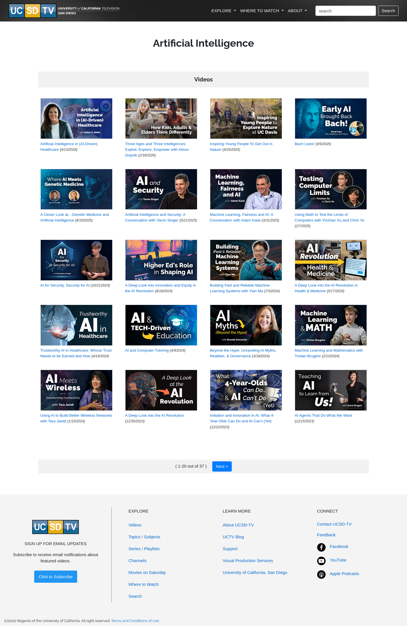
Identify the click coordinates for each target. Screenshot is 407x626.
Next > (222, 466)
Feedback (326, 534)
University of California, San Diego (255, 572)
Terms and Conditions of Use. (135, 621)
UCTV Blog (233, 536)
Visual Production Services (248, 560)
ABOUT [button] (296, 10)
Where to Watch (144, 584)
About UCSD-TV (238, 524)
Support (230, 548)
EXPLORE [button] (222, 10)
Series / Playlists (144, 548)
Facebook (339, 546)
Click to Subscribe (56, 576)
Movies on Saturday (147, 572)
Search (388, 10)
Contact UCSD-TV (334, 524)
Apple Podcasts (344, 573)
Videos (135, 524)
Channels (137, 560)
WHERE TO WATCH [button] (260, 10)
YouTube (338, 560)
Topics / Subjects (145, 536)
